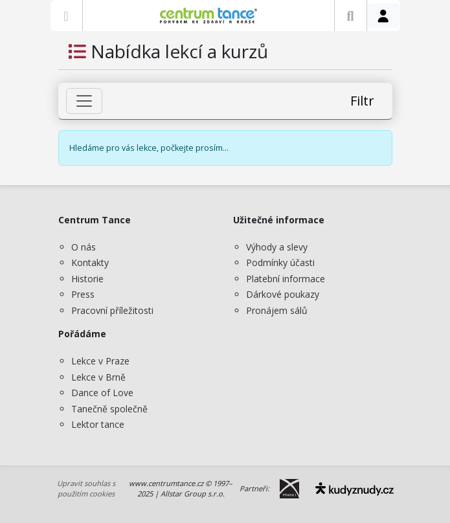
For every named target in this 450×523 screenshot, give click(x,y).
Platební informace (285, 279)
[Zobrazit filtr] (84, 101)
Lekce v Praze (100, 361)
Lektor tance (97, 424)
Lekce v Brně (98, 377)
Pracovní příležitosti (112, 310)
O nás (83, 247)
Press (83, 294)
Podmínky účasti (280, 262)
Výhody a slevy (277, 247)
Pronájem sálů (277, 310)
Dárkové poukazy (282, 294)
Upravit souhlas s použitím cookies (86, 488)
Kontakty (90, 262)
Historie (87, 279)
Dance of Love (102, 392)
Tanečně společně (109, 409)
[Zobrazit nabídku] (66, 15)
